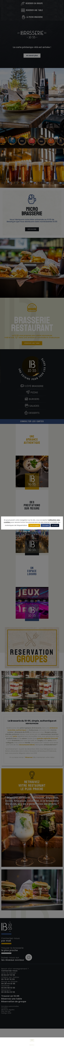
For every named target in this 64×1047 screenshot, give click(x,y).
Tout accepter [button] (34, 525)
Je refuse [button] (55, 525)
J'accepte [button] (45, 525)
